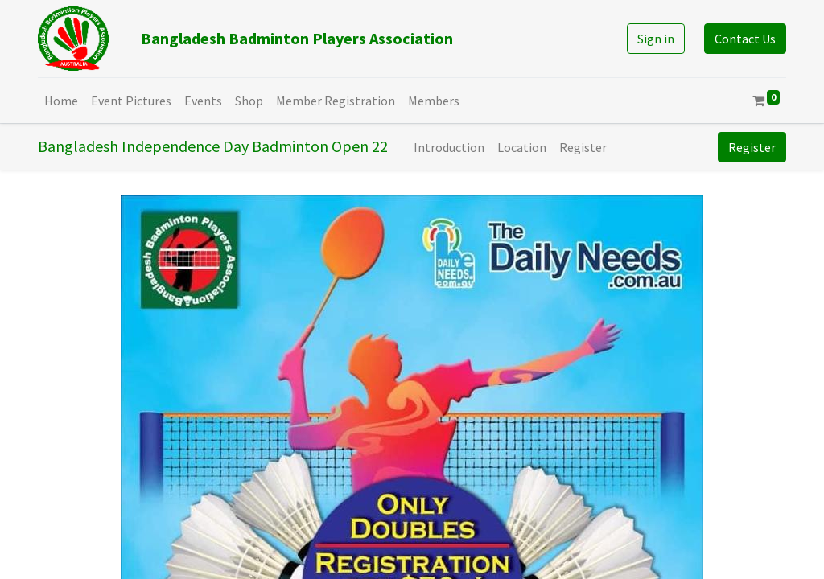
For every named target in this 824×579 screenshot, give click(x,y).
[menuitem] (61, 100)
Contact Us (745, 39)
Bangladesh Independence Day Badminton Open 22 (213, 146)
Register (752, 147)
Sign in (655, 39)
